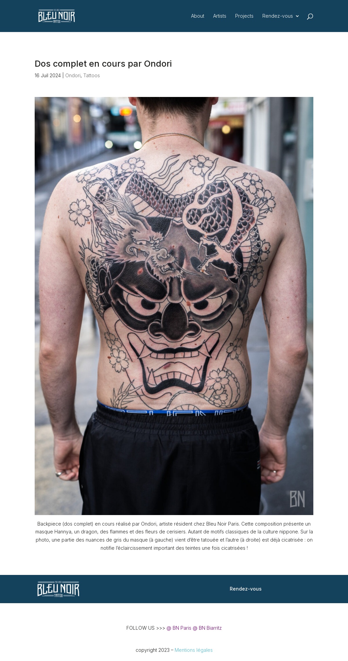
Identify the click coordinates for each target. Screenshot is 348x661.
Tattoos (91, 75)
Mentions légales (194, 650)
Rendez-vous (277, 16)
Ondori (73, 75)
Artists (219, 16)
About (197, 16)
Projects (244, 16)
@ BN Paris (179, 628)
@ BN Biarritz (207, 628)
